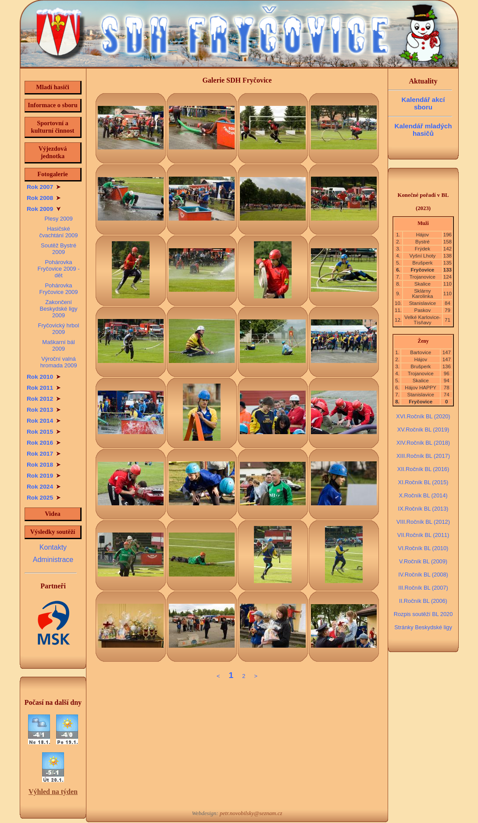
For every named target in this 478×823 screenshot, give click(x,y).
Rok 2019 (44, 475)
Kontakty (53, 547)
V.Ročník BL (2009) (423, 561)
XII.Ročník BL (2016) (423, 469)
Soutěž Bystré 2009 (58, 248)
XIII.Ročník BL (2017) (423, 456)
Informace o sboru (53, 105)
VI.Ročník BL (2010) (423, 548)
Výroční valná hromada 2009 (58, 362)
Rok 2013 (44, 409)
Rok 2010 (44, 376)
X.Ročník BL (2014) (423, 495)
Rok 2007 (44, 187)
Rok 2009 (44, 209)
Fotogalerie (52, 174)
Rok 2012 (44, 398)
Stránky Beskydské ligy (423, 627)
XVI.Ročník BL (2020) (423, 416)
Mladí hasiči (52, 87)
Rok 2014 (44, 420)
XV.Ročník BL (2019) (423, 429)
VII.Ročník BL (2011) (423, 535)
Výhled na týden (53, 791)
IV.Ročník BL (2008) (423, 574)
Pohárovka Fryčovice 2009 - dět (59, 269)
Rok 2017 (44, 453)
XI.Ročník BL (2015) (423, 482)
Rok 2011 (44, 387)
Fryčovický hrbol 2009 (58, 328)
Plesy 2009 (58, 218)
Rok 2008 (44, 198)
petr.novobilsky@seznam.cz (251, 813)
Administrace (53, 559)
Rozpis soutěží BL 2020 (423, 614)
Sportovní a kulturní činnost (53, 127)
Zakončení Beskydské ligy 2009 (59, 309)
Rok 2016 (44, 442)
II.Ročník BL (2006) (423, 601)
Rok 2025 (44, 497)
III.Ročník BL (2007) (423, 587)
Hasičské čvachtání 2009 (58, 232)
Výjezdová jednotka (53, 152)
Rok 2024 (44, 486)
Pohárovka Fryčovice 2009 (58, 288)
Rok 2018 (44, 464)
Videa (52, 513)
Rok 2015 (44, 431)
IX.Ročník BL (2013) (423, 508)
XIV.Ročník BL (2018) (423, 442)
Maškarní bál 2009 (58, 345)
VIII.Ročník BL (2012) (423, 521)
